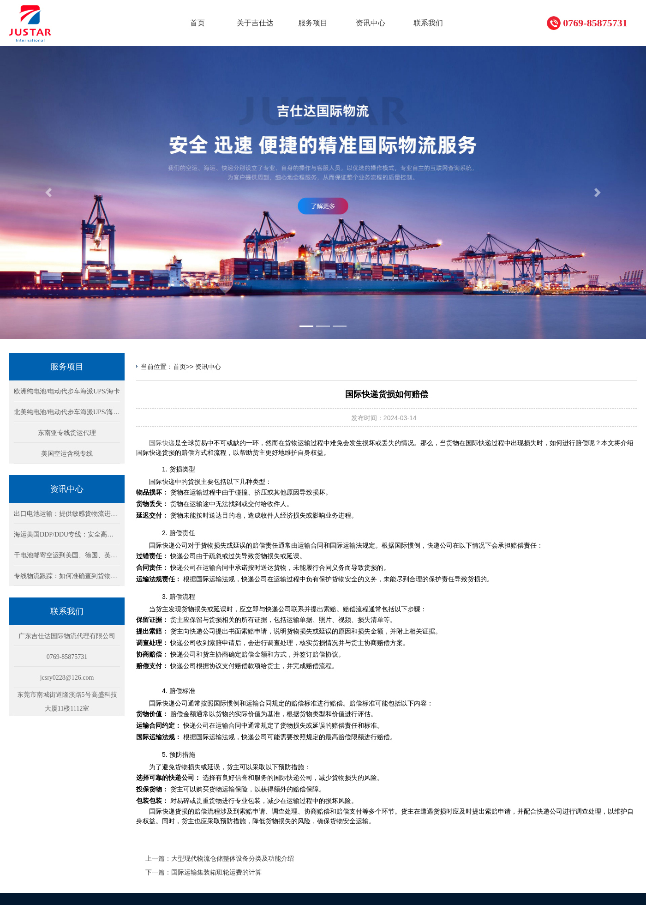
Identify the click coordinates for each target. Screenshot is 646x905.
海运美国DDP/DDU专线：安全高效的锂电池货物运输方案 (96, 534)
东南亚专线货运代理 (67, 432)
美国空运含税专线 (67, 453)
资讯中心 (208, 366)
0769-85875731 (595, 23)
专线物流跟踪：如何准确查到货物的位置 (72, 576)
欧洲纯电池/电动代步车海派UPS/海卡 (67, 391)
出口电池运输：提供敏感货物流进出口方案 (75, 513)
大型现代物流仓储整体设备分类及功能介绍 (232, 858)
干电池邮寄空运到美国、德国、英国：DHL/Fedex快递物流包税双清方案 (116, 555)
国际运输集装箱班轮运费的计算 (216, 872)
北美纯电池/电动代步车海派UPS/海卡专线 (73, 412)
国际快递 (162, 442)
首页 (179, 366)
